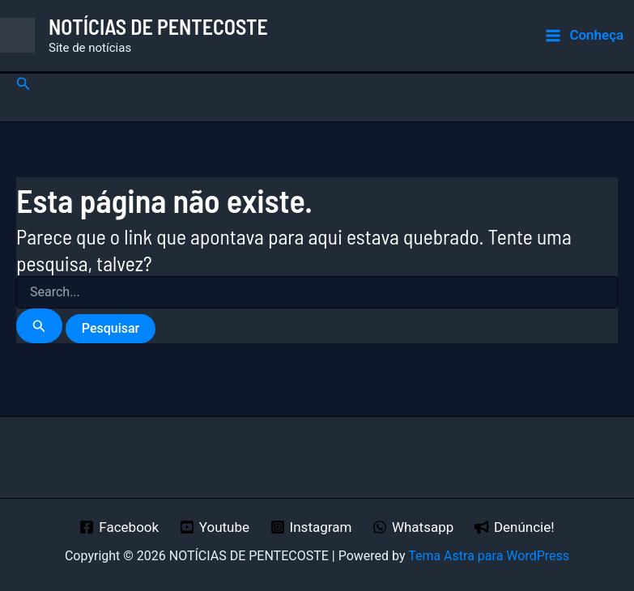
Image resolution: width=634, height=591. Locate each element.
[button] (23, 84)
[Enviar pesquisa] (39, 325)
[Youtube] (214, 527)
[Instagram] (311, 527)
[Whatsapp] (413, 527)
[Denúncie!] (514, 527)
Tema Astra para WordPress (488, 555)
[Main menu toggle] (584, 35)
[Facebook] (119, 527)
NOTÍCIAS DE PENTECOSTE (158, 26)
